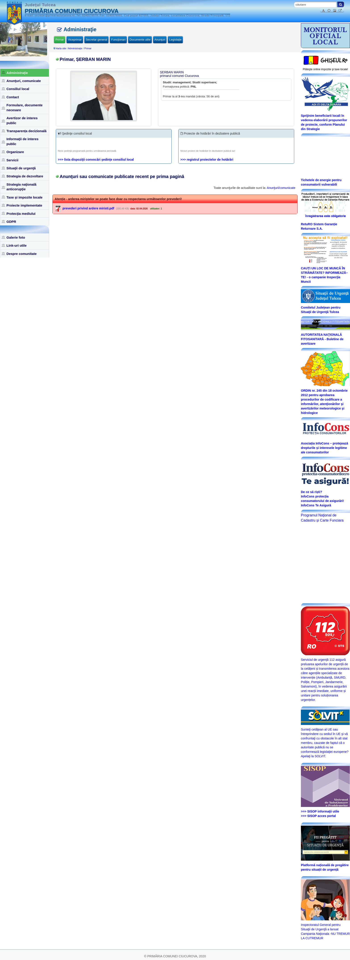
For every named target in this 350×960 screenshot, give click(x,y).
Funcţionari (118, 39)
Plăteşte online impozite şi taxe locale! (325, 69)
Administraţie (17, 73)
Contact (12, 97)
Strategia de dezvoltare (24, 176)
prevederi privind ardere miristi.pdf (88, 208)
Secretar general (96, 39)
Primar (59, 39)
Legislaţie (175, 39)
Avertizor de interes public (22, 120)
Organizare (15, 152)
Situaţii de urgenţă (21, 168)
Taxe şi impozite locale (24, 197)
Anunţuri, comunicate (23, 81)
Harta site (61, 48)
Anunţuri (159, 39)
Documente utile (139, 39)
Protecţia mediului (20, 213)
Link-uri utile (16, 245)
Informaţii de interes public (22, 141)
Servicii (12, 160)
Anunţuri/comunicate (281, 188)
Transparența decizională (26, 131)
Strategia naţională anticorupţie (21, 186)
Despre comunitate (21, 254)
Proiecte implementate (24, 205)
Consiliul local (17, 89)
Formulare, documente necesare (24, 107)
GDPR (11, 221)
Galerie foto (15, 237)
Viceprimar (75, 39)
